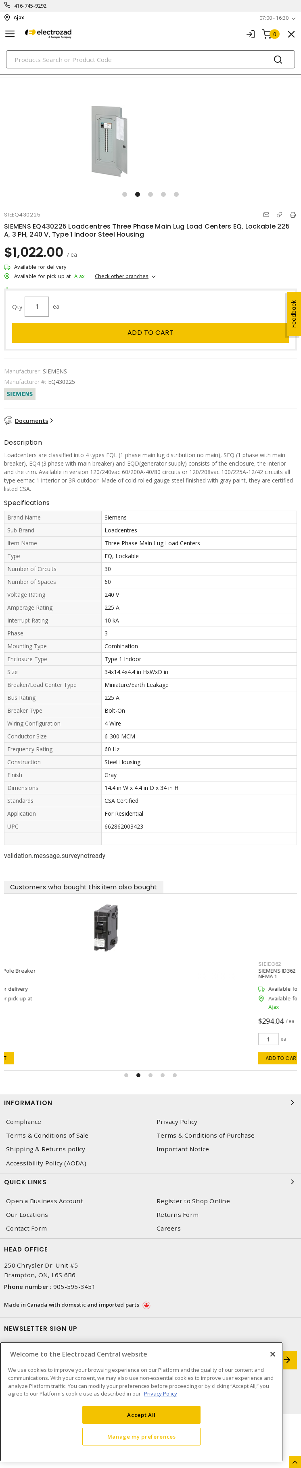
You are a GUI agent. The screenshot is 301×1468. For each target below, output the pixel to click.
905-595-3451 (74, 1286)
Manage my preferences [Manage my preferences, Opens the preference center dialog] (141, 1436)
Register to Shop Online (193, 1201)
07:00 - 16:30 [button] (273, 17)
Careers (169, 1228)
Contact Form (26, 1228)
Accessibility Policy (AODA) (46, 1163)
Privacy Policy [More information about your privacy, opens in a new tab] (160, 1393)
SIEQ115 (21, 963)
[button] (124, 194)
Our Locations (27, 1215)
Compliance (24, 1122)
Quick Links (150, 1181)
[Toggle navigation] (10, 34)
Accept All (141, 1415)
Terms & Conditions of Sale (47, 1135)
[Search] (150, 59)
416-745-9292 (30, 5)
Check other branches (121, 276)
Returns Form (178, 1215)
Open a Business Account (44, 1201)
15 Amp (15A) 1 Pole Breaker (45, 970)
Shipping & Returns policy (45, 1149)
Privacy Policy (177, 1122)
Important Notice (183, 1149)
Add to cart (151, 332)
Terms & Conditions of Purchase (206, 1135)
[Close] (273, 1354)
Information (150, 1102)
